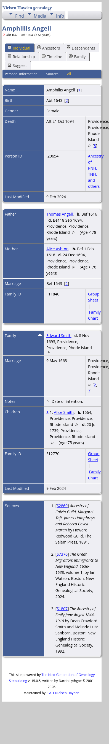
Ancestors (48, 47)
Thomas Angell (59, 214)
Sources (52, 74)
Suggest (17, 65)
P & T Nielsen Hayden (62, 693)
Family (77, 56)
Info (60, 16)
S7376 (62, 554)
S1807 (62, 608)
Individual (19, 47)
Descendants (81, 47)
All (69, 74)
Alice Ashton (57, 248)
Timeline (52, 56)
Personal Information (21, 74)
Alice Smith (64, 412)
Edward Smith (58, 335)
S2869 (62, 505)
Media (40, 16)
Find (19, 16)
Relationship (21, 56)
